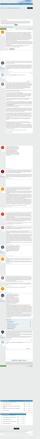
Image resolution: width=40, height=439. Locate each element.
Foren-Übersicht (2, 426)
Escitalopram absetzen (7, 423)
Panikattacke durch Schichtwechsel (9, 415)
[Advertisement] (19, 270)
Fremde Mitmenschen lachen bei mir (9, 402)
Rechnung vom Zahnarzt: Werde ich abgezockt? (11, 408)
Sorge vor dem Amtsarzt (6, 27)
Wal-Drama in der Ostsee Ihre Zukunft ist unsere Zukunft (13, 421)
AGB (20, 434)
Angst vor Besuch (6, 410)
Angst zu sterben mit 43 (7, 404)
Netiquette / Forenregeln (23, 434)
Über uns (8, 434)
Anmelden (31, 5)
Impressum (10, 434)
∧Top (38, 438)
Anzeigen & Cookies (17, 434)
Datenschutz (13, 434)
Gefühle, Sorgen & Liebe (8, 426)
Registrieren (26, 5)
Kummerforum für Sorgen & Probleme (16, 426)
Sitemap (27, 434)
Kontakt (5, 434)
